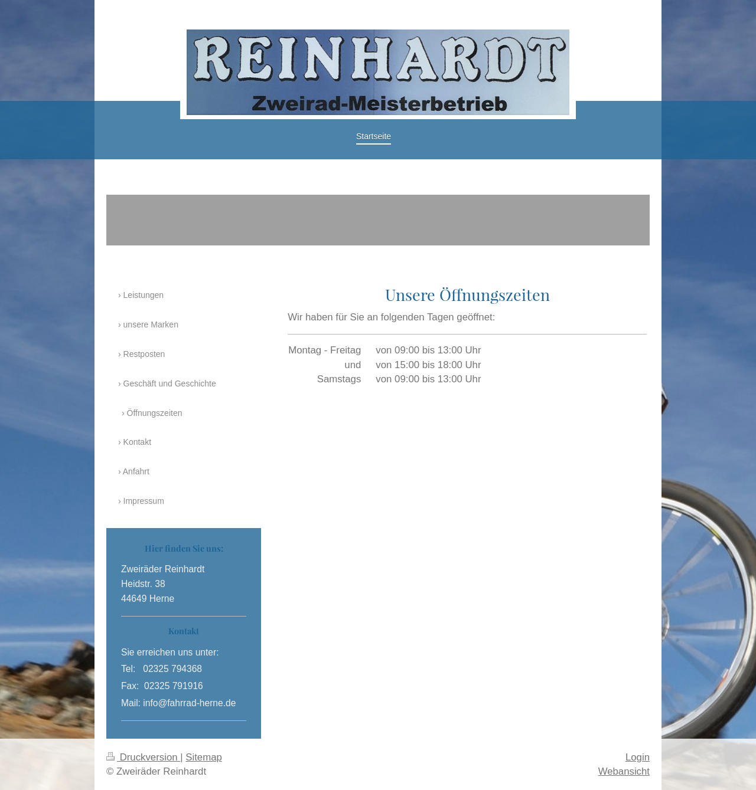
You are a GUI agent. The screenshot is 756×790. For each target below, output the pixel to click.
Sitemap (203, 757)
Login (637, 757)
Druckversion (143, 757)
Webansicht (624, 771)
